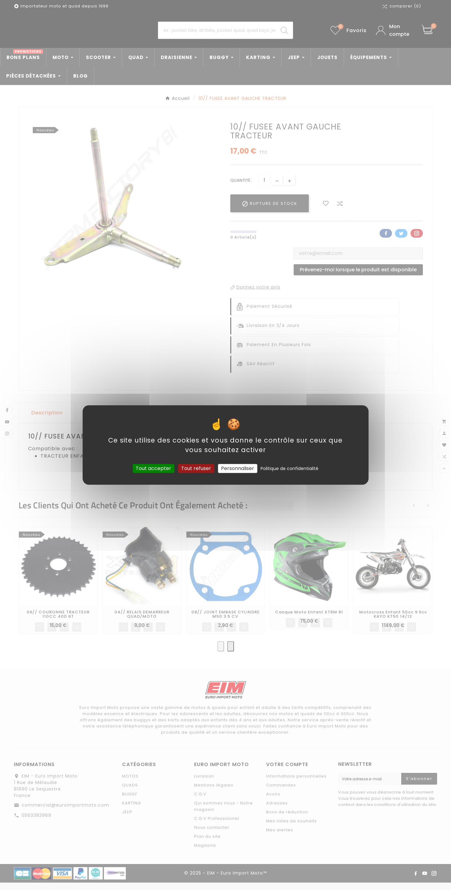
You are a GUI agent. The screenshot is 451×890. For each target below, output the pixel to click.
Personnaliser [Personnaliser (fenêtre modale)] (237, 468)
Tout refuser (196, 468)
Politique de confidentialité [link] (289, 468)
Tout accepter (153, 468)
